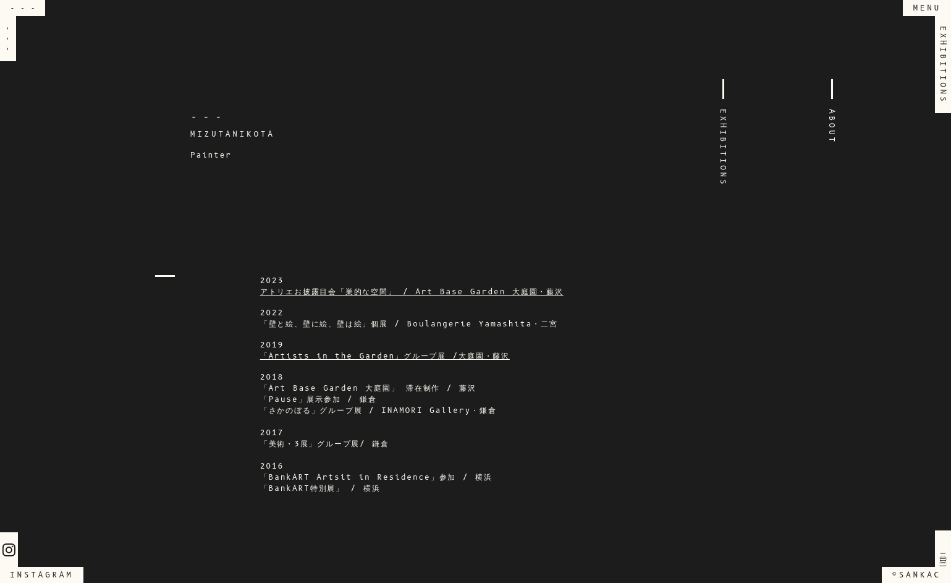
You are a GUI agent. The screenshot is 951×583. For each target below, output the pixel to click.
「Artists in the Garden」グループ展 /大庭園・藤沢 (385, 355)
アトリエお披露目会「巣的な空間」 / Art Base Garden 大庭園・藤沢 (412, 291)
